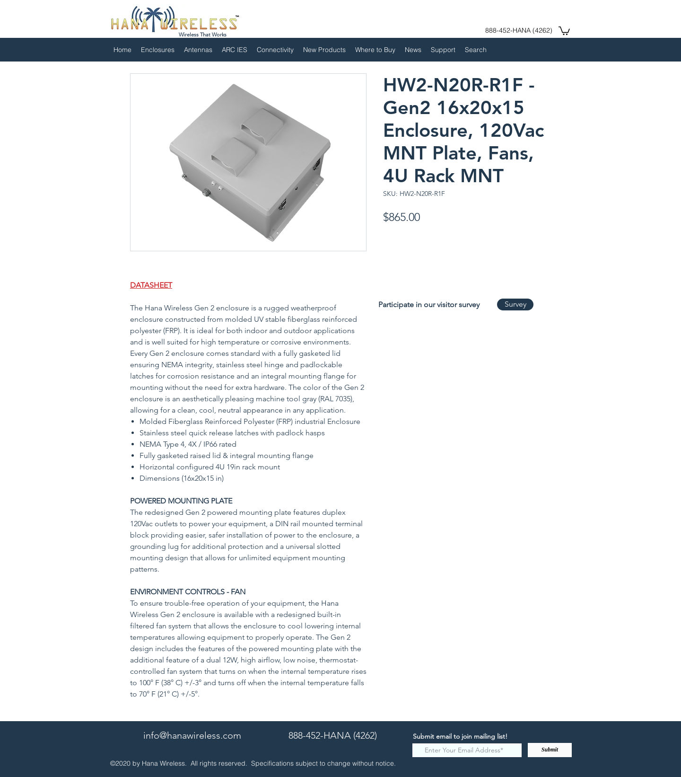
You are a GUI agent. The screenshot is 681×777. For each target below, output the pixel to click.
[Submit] (550, 750)
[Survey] (515, 304)
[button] (564, 30)
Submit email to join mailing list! (460, 736)
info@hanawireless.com (192, 735)
